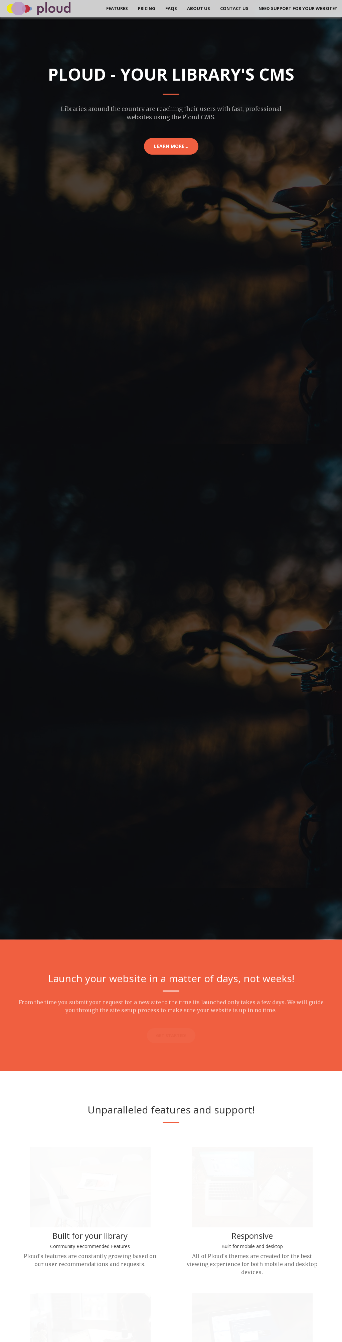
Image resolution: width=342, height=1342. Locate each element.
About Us (198, 8)
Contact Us (234, 8)
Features (117, 8)
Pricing (146, 8)
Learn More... (171, 146)
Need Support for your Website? (298, 8)
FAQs (171, 8)
